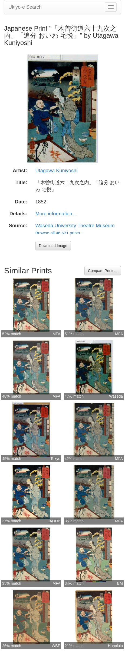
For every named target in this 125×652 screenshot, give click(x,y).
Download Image (53, 246)
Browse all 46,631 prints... (59, 233)
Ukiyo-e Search (25, 7)
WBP (56, 646)
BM (120, 583)
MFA (56, 334)
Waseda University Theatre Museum (75, 225)
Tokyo (55, 458)
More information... (56, 213)
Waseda (116, 396)
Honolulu (115, 646)
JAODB (54, 521)
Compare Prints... (102, 271)
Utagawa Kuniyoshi (56, 170)
